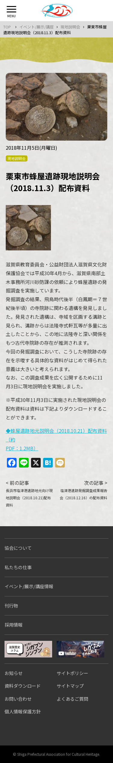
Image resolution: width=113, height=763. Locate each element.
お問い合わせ (18, 699)
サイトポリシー (72, 673)
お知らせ (14, 673)
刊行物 (11, 605)
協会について (18, 548)
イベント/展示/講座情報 (29, 586)
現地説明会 (70, 27)
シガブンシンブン (28, 649)
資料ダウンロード (23, 686)
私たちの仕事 (18, 567)
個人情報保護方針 (23, 711)
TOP (7, 27)
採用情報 (14, 624)
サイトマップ (70, 686)
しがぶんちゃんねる (80, 649)
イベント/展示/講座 (36, 27)
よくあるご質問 (72, 699)
